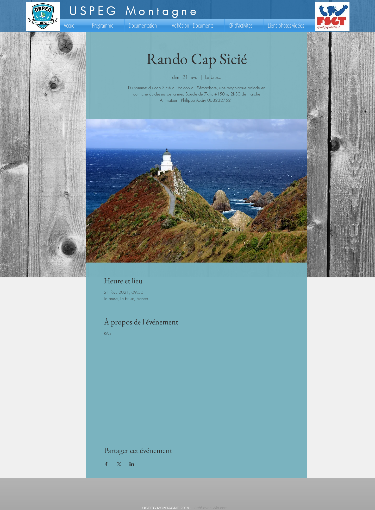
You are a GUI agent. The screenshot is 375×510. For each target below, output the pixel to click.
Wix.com (220, 508)
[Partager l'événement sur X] (119, 464)
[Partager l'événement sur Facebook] (106, 464)
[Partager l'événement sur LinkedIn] (131, 464)
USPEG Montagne (134, 11)
